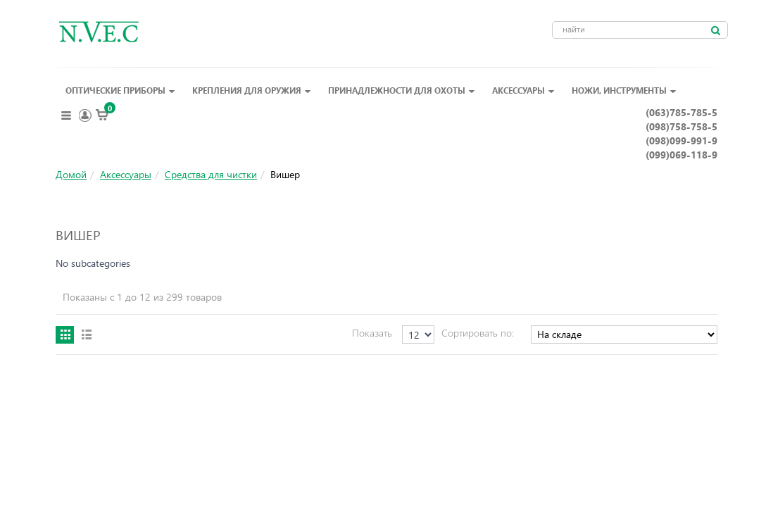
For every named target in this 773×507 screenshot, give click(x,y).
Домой (71, 174)
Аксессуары (523, 90)
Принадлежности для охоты (401, 90)
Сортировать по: (477, 332)
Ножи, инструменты (624, 90)
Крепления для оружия (251, 90)
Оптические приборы (120, 90)
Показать (372, 332)
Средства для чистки (211, 174)
